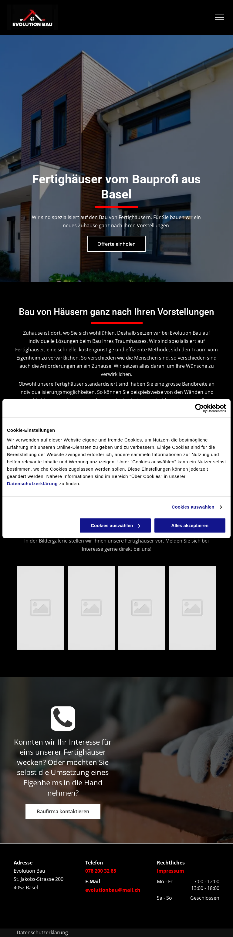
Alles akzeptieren (190, 525)
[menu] (220, 17)
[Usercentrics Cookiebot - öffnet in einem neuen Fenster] (199, 408)
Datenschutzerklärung (32, 483)
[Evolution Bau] (40, 608)
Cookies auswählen (193, 506)
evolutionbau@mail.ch (112, 890)
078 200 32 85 (100, 871)
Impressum (170, 871)
